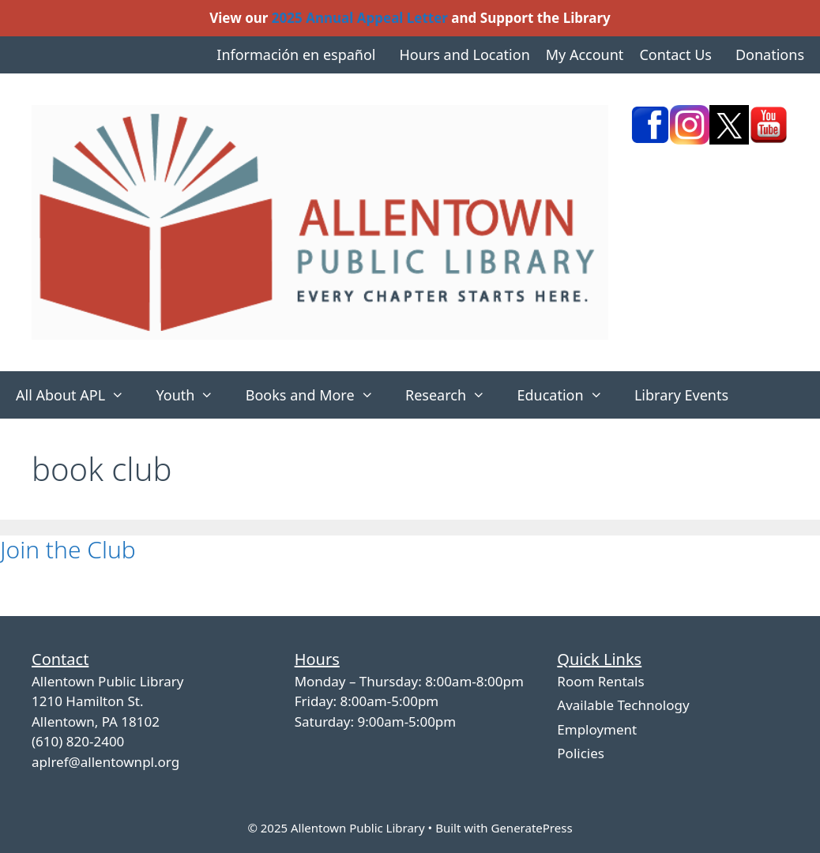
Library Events (681, 394)
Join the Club (68, 549)
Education (568, 395)
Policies (580, 753)
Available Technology (623, 705)
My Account (585, 54)
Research (453, 395)
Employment (597, 729)
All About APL (78, 395)
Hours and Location (464, 54)
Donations (769, 54)
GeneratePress (531, 828)
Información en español (295, 54)
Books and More (317, 395)
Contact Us (675, 54)
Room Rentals (600, 681)
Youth (192, 395)
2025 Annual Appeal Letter (360, 18)
